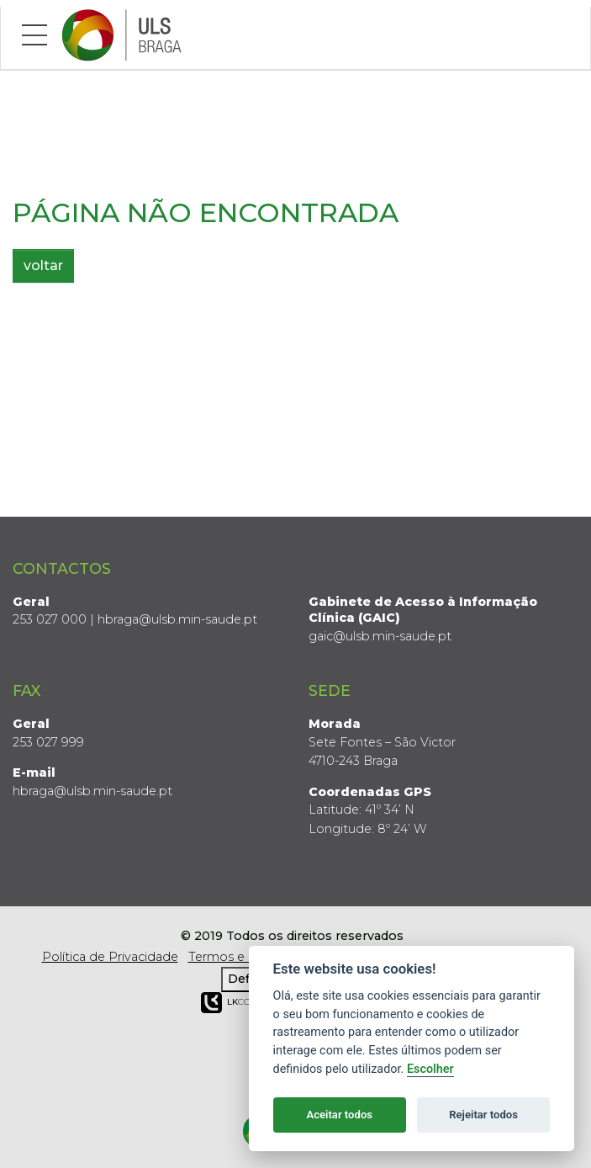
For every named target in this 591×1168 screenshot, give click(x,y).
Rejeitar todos (483, 1114)
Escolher (430, 1069)
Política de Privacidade (110, 956)
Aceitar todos (339, 1114)
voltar (43, 265)
